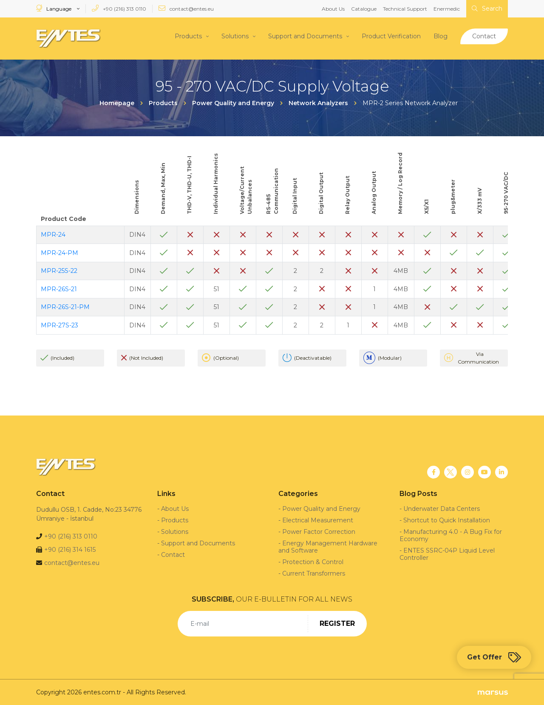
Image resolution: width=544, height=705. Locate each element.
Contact (484, 36)
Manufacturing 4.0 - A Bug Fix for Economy (451, 534)
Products (188, 36)
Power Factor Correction (318, 531)
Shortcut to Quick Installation (446, 520)
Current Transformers (313, 573)
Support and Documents (305, 36)
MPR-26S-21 (59, 288)
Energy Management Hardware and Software (327, 546)
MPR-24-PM (59, 252)
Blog (441, 36)
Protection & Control (312, 561)
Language (54, 8)
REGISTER (337, 623)
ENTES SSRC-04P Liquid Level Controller (447, 553)
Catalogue (364, 9)
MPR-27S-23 (59, 325)
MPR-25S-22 (59, 271)
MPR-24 (53, 234)
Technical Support (405, 9)
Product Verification (391, 36)
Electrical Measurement (317, 520)
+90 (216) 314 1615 (70, 549)
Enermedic (447, 9)
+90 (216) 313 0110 (119, 8)
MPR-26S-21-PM (65, 307)
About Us (333, 9)
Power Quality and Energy (321, 508)
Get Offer (494, 657)
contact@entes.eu (186, 8)
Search (487, 8)
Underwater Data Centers (441, 508)
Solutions (235, 36)
